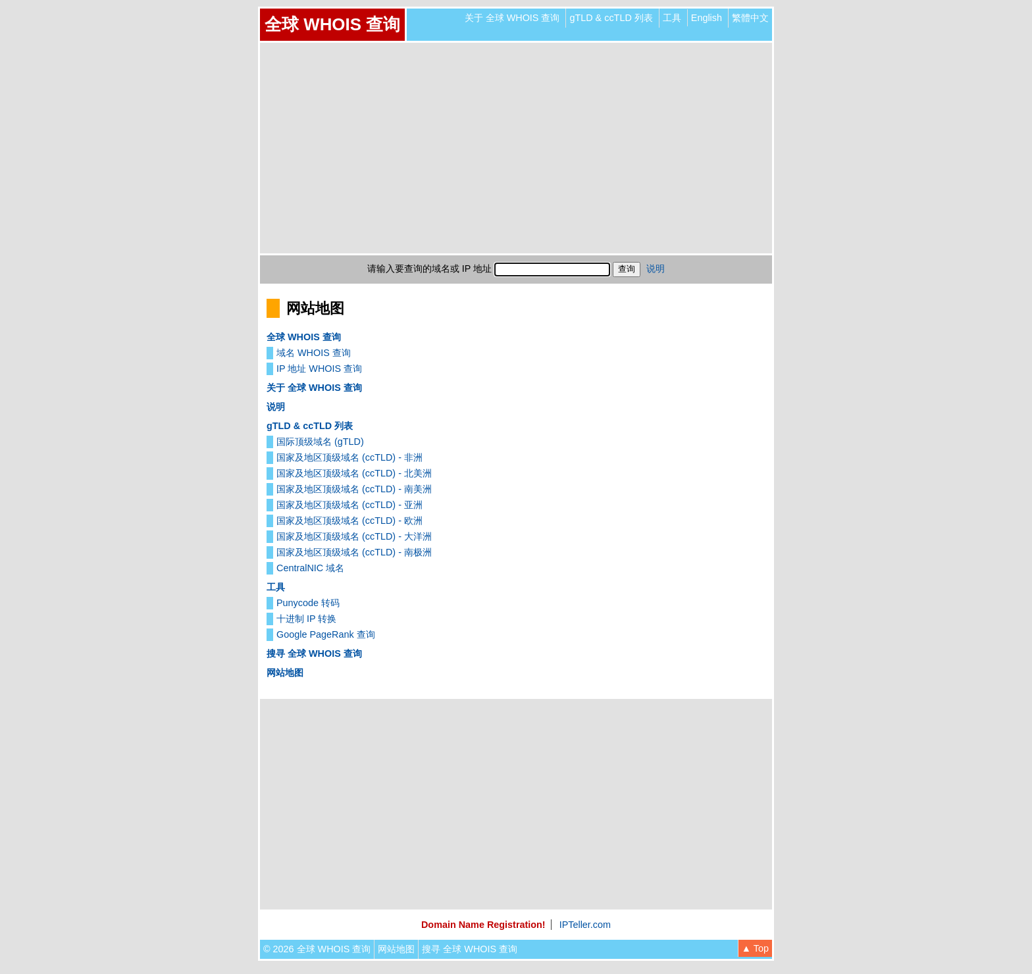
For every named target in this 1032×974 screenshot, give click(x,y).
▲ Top (755, 948)
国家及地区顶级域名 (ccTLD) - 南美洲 (354, 489)
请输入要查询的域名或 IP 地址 (429, 268)
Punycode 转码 (308, 603)
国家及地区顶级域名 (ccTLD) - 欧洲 (349, 520)
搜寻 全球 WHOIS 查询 (314, 653)
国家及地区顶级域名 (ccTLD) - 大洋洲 (354, 536)
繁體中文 (750, 18)
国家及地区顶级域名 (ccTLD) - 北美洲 (354, 473)
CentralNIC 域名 (310, 568)
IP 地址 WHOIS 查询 (319, 368)
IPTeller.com (585, 924)
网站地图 (285, 672)
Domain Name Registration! (483, 924)
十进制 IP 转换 (306, 618)
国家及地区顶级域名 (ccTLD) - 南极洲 (354, 552)
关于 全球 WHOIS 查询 (512, 18)
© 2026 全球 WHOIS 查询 (317, 949)
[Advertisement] (516, 148)
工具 (672, 18)
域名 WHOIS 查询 (313, 352)
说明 (655, 268)
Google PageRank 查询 (325, 634)
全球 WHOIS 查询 (332, 24)
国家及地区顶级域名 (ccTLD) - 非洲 (349, 457)
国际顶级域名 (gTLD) (320, 441)
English (706, 18)
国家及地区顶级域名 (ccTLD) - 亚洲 (349, 505)
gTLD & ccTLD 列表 (610, 18)
